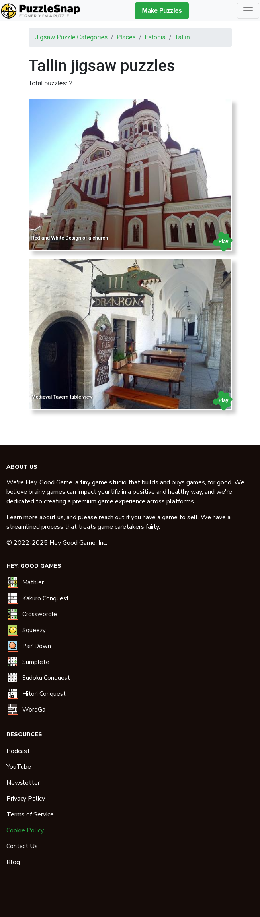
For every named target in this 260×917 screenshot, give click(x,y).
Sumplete (35, 662)
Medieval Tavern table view (62, 397)
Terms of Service (30, 814)
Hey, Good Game (48, 482)
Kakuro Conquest (45, 598)
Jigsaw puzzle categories (71, 37)
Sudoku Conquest (46, 678)
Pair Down (36, 646)
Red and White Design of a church (69, 238)
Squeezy (34, 630)
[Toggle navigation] (248, 11)
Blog (13, 862)
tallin (182, 37)
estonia (155, 37)
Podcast (18, 751)
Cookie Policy (25, 830)
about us (51, 517)
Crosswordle (39, 614)
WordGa (33, 710)
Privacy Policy (25, 798)
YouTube (18, 766)
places (126, 37)
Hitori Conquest (44, 694)
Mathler (33, 582)
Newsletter (23, 782)
